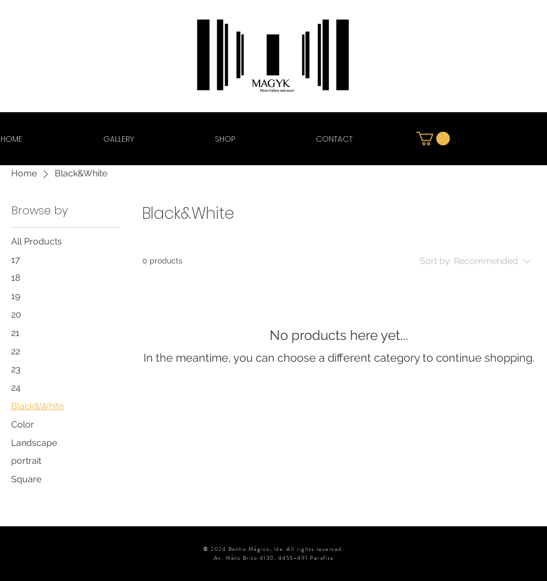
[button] (433, 138)
